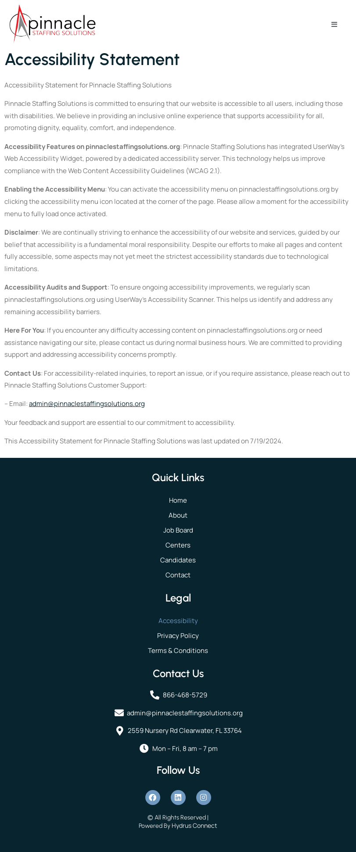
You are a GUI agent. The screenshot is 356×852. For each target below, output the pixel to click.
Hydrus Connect (194, 825)
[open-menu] (334, 24)
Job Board (178, 530)
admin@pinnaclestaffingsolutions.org (87, 403)
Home (178, 500)
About (178, 515)
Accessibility (178, 620)
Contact (178, 575)
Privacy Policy (178, 635)
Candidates (178, 560)
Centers (178, 545)
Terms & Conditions (178, 650)
